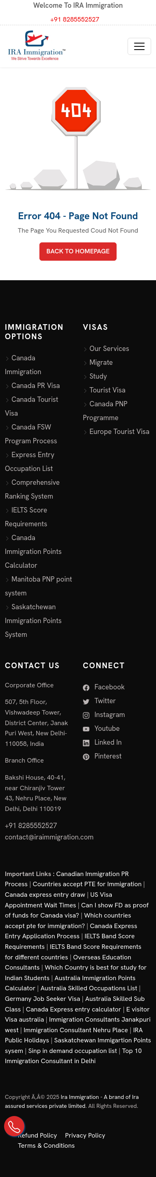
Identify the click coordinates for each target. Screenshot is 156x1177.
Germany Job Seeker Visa (42, 998)
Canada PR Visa (35, 385)
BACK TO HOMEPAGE (77, 251)
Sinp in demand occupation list (72, 1050)
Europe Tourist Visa (119, 431)
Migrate (101, 362)
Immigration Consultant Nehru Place (76, 1030)
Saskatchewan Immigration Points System (33, 620)
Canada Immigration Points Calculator (33, 551)
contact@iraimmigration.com (49, 837)
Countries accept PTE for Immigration (87, 884)
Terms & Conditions (46, 1145)
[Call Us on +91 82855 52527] (14, 1126)
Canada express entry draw (45, 894)
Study (98, 376)
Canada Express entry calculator (73, 1009)
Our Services (109, 348)
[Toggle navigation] (139, 46)
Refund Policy (37, 1135)
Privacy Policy (85, 1135)
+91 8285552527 (75, 19)
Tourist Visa (107, 390)
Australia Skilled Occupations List (89, 988)
